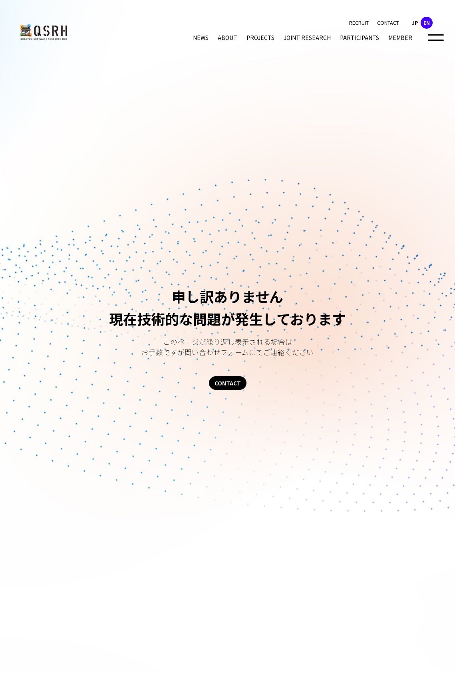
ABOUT (227, 38)
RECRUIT (359, 22)
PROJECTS (260, 38)
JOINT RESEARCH (307, 38)
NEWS (201, 38)
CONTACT (388, 22)
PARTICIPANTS (359, 38)
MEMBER (400, 38)
